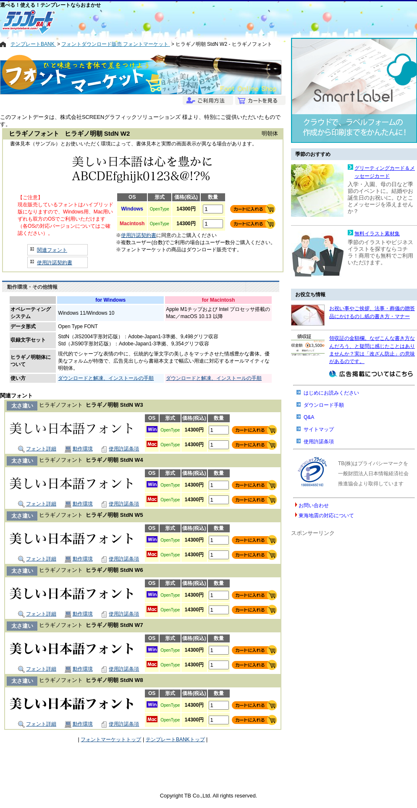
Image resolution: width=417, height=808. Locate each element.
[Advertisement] (178, 21)
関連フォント (52, 250)
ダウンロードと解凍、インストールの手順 (106, 378)
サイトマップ (319, 429)
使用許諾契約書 (54, 263)
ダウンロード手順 (324, 405)
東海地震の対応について (326, 515)
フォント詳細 (37, 449)
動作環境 (79, 449)
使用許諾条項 (120, 449)
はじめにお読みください (331, 393)
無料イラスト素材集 (377, 234)
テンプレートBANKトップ (175, 739)
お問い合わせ (314, 505)
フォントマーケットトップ (111, 739)
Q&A (309, 417)
